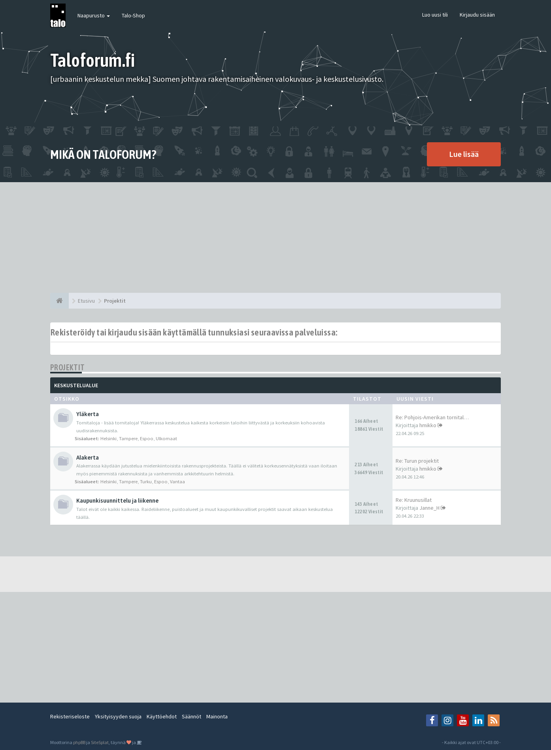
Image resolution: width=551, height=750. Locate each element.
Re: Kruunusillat (414, 499)
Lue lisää (464, 154)
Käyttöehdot (162, 716)
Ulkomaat (166, 438)
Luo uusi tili (435, 14)
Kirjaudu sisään (477, 14)
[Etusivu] (59, 301)
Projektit (67, 367)
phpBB (79, 742)
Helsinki (108, 438)
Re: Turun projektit (417, 460)
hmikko (427, 425)
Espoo (146, 438)
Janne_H (429, 507)
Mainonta (217, 716)
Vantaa (177, 481)
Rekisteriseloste (70, 716)
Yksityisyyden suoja (118, 716)
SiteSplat (100, 742)
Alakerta (87, 457)
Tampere (128, 438)
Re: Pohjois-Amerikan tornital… (432, 417)
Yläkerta (87, 414)
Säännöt (191, 716)
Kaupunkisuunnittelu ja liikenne (117, 500)
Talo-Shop (133, 15)
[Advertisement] (275, 237)
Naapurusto (93, 15)
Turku (146, 481)
